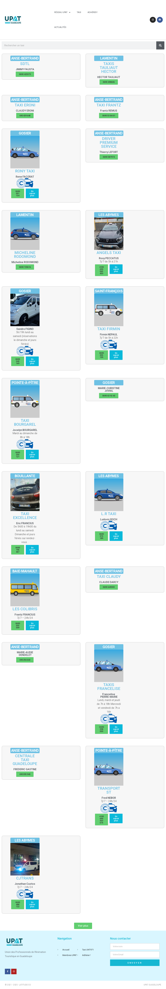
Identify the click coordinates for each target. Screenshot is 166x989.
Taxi (79, 12)
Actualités (60, 27)
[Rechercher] (160, 45)
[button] (25, 74)
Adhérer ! (93, 12)
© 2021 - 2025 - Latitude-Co (18, 985)
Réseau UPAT (62, 12)
